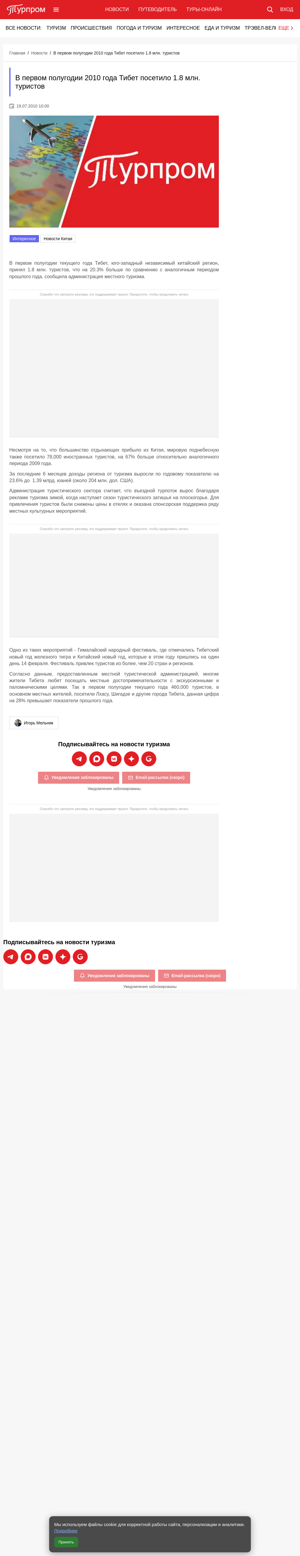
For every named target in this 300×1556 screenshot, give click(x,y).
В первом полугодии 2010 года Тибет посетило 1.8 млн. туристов (116, 53)
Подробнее (66, 1530)
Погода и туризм (139, 28)
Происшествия (91, 28)
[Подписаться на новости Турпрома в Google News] (148, 758)
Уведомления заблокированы (78, 777)
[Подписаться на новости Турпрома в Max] (96, 758)
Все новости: (24, 28)
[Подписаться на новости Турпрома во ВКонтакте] (114, 758)
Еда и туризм (222, 28)
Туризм (56, 28)
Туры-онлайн (204, 9)
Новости (117, 9)
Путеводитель (157, 9)
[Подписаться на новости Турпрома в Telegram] (79, 758)
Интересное (183, 28)
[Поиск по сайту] (270, 9)
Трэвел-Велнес (265, 28)
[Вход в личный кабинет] (287, 9)
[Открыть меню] (56, 9)
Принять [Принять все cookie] (66, 1542)
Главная (17, 53)
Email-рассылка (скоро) (156, 777)
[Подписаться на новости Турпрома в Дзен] (131, 758)
